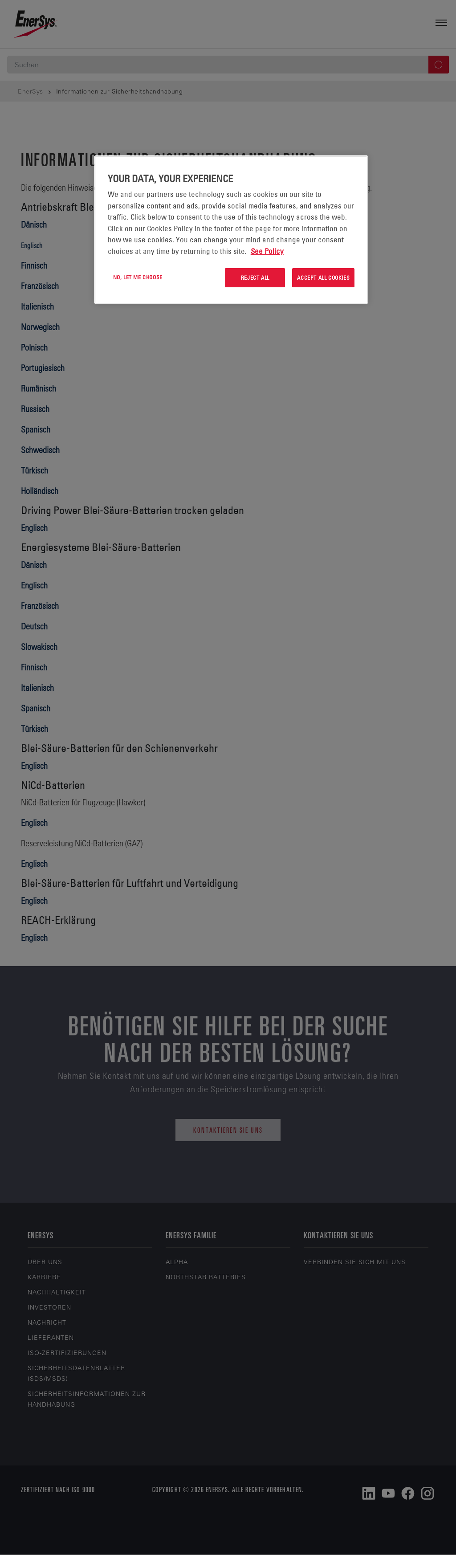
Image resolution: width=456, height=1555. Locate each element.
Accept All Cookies (323, 277)
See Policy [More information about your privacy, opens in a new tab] (267, 251)
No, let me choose (138, 277)
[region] (231, 229)
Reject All (255, 277)
